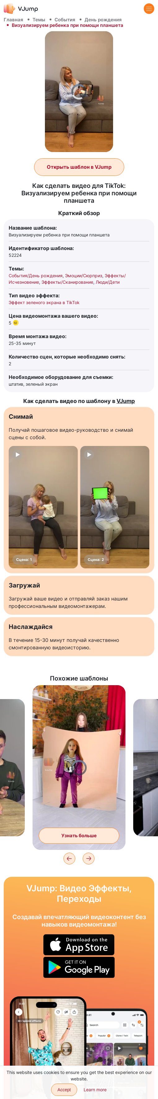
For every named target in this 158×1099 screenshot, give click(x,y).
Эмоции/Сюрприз (83, 275)
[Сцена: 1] (43, 507)
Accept (64, 1089)
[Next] (88, 858)
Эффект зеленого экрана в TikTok (44, 302)
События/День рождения (36, 275)
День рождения (103, 20)
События (65, 20)
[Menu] (149, 8)
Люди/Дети (108, 282)
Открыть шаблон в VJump (79, 167)
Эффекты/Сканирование (67, 282)
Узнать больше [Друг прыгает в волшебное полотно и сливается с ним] (79, 835)
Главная (13, 20)
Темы (39, 20)
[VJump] (21, 8)
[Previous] (69, 858)
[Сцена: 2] (114, 507)
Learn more (95, 1089)
